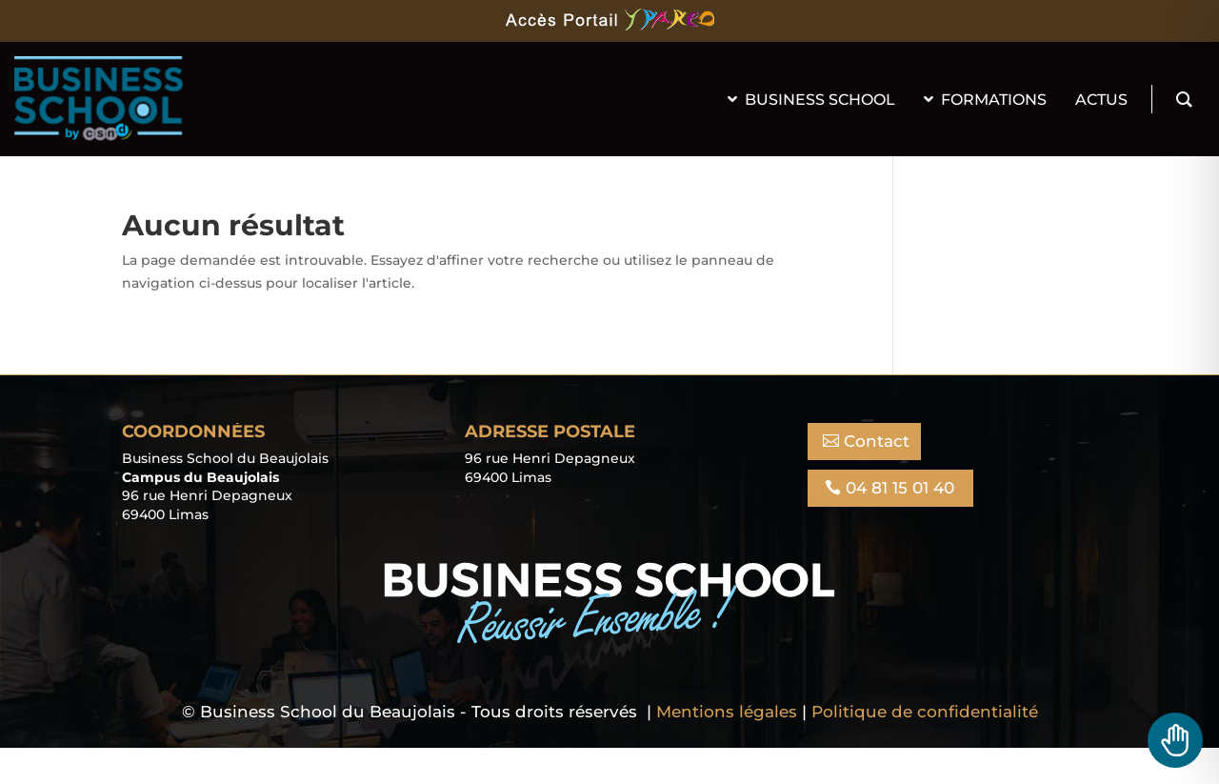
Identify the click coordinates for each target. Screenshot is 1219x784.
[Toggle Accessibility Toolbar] (1175, 740)
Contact (876, 441)
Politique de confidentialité (924, 711)
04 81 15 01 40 (900, 487)
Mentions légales (726, 711)
